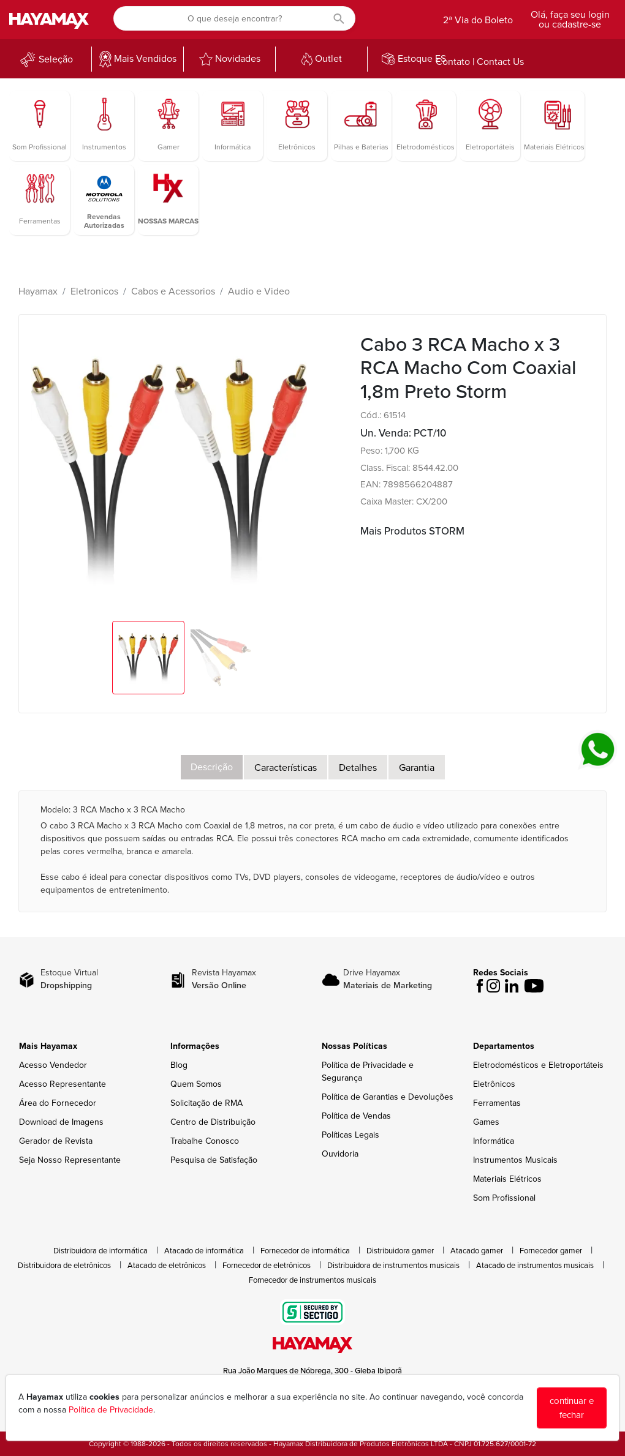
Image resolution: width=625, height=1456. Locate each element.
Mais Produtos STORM (412, 531)
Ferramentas (497, 1103)
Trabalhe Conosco (204, 1141)
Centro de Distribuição (213, 1122)
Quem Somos (196, 1084)
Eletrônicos (494, 1084)
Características (285, 768)
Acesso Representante (62, 1084)
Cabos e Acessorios (173, 291)
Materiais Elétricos (507, 1179)
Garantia (416, 768)
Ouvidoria (340, 1154)
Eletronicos (94, 291)
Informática (493, 1141)
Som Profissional (504, 1198)
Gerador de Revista (56, 1141)
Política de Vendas (356, 1116)
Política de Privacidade (111, 1410)
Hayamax (38, 291)
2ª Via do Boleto (478, 20)
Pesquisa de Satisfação (213, 1160)
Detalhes (358, 768)
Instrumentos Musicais (515, 1160)
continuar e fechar (572, 1407)
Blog (179, 1065)
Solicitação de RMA (206, 1103)
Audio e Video (259, 291)
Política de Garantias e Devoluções (387, 1097)
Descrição (212, 767)
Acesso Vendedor (53, 1065)
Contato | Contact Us (480, 62)
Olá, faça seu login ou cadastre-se (570, 20)
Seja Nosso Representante (70, 1160)
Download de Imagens (61, 1122)
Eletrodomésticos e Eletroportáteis (538, 1065)
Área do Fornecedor (57, 1103)
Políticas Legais (350, 1135)
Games (486, 1122)
